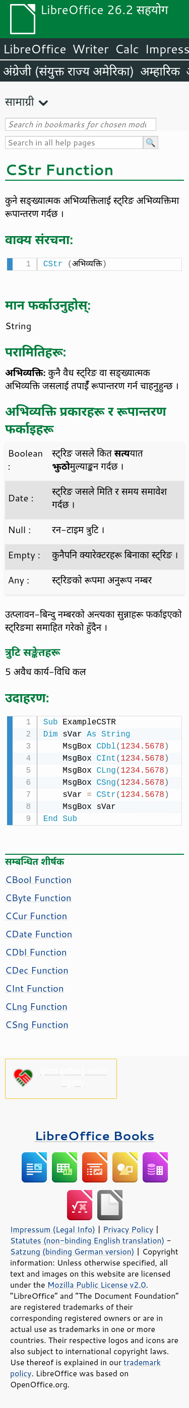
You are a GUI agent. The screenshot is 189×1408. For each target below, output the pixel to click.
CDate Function (38, 931)
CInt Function (34, 986)
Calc (127, 48)
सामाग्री (19, 101)
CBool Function (38, 877)
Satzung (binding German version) (72, 1249)
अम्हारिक (160, 71)
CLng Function (36, 1004)
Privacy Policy (128, 1227)
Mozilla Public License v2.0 (96, 1282)
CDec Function (37, 968)
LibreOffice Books (95, 1133)
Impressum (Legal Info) (52, 1227)
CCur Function (36, 913)
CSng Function (37, 1022)
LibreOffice (34, 48)
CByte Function (38, 895)
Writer (90, 48)
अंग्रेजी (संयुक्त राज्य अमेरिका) (68, 71)
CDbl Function (36, 949)
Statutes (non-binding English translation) (87, 1238)
